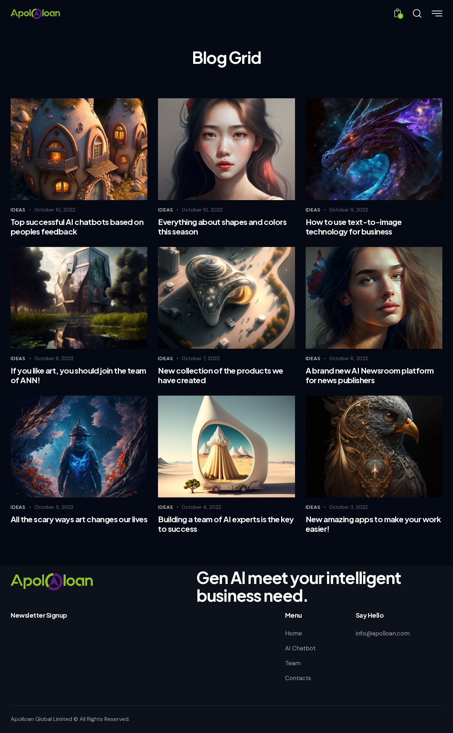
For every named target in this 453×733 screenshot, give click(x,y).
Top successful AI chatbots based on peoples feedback (77, 226)
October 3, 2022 (348, 507)
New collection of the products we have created (220, 375)
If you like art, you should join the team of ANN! (78, 375)
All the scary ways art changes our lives (79, 519)
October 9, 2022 (348, 209)
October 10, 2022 (54, 209)
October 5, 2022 (53, 507)
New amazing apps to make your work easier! (373, 523)
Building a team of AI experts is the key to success (226, 523)
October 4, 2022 (201, 507)
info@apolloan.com (383, 633)
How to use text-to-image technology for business (354, 226)
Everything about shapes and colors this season (222, 226)
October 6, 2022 (348, 358)
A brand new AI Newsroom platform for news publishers (370, 375)
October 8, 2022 (53, 358)
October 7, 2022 (201, 358)
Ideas (18, 210)
